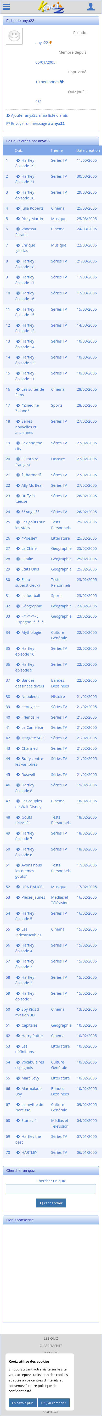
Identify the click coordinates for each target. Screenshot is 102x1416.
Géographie (28, 605)
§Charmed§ (28, 474)
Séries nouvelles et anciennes (25, 427)
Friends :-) (27, 717)
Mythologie (28, 632)
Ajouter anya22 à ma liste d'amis (37, 115)
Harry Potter (29, 1035)
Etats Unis (27, 569)
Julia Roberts (29, 208)
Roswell (25, 774)
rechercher (51, 1203)
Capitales (26, 1025)
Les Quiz (51, 1338)
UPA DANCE (28, 886)
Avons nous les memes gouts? (28, 871)
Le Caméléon (29, 727)
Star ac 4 (25, 1120)
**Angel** (27, 511)
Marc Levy (27, 1078)
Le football (27, 595)
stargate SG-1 (30, 737)
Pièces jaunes (30, 897)
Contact (51, 1411)
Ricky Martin (29, 218)
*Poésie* (26, 538)
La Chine (26, 548)
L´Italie (24, 558)
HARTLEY (26, 1152)
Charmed (26, 748)
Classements (50, 1345)
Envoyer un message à (35, 123)
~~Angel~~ (27, 706)
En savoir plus (22, 1403)
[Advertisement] (49, 1273)
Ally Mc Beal (28, 485)
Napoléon (26, 696)
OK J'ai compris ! (53, 1403)
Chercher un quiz (51, 1180)
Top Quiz (51, 1353)
